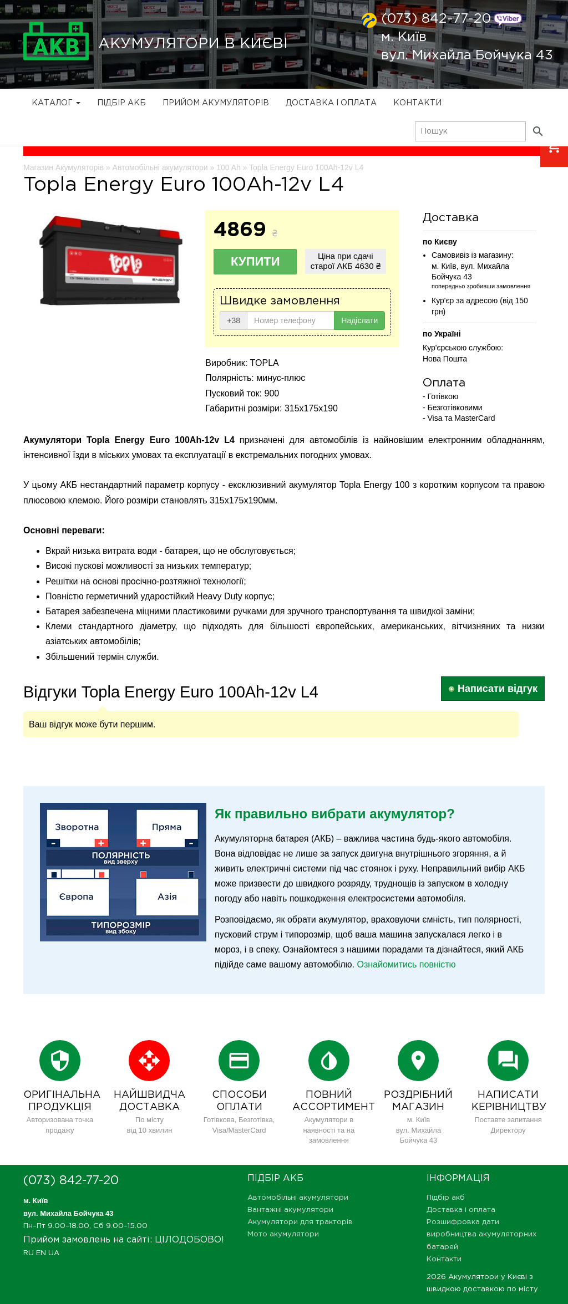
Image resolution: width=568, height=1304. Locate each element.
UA (53, 1253)
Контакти (417, 103)
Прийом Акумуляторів (216, 103)
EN (41, 1253)
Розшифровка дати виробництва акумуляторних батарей (481, 1234)
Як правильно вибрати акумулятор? (335, 813)
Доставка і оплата (331, 103)
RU (28, 1253)
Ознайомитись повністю (406, 964)
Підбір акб (121, 103)
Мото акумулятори (283, 1234)
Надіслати (359, 320)
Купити (255, 261)
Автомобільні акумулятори (297, 1198)
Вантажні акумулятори (290, 1210)
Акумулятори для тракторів (300, 1222)
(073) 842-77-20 (436, 19)
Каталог (56, 103)
